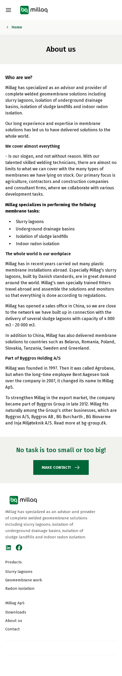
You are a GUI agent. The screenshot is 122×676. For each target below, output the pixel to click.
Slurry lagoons (18, 571)
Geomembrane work (23, 580)
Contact (12, 629)
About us (13, 620)
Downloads (15, 612)
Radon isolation (20, 588)
